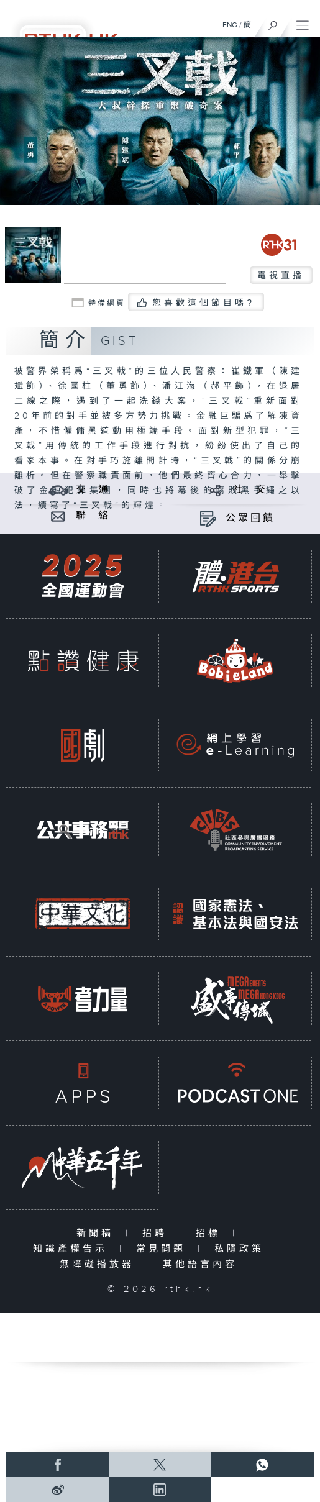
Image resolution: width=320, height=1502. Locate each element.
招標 (211, 1233)
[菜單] (302, 22)
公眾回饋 (250, 518)
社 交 (250, 490)
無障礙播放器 (100, 1264)
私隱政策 (242, 1249)
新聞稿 (97, 1233)
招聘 (157, 1233)
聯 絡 (93, 516)
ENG (229, 24)
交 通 (93, 490)
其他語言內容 (203, 1264)
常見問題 (163, 1249)
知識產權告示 (73, 1249)
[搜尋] (273, 22)
